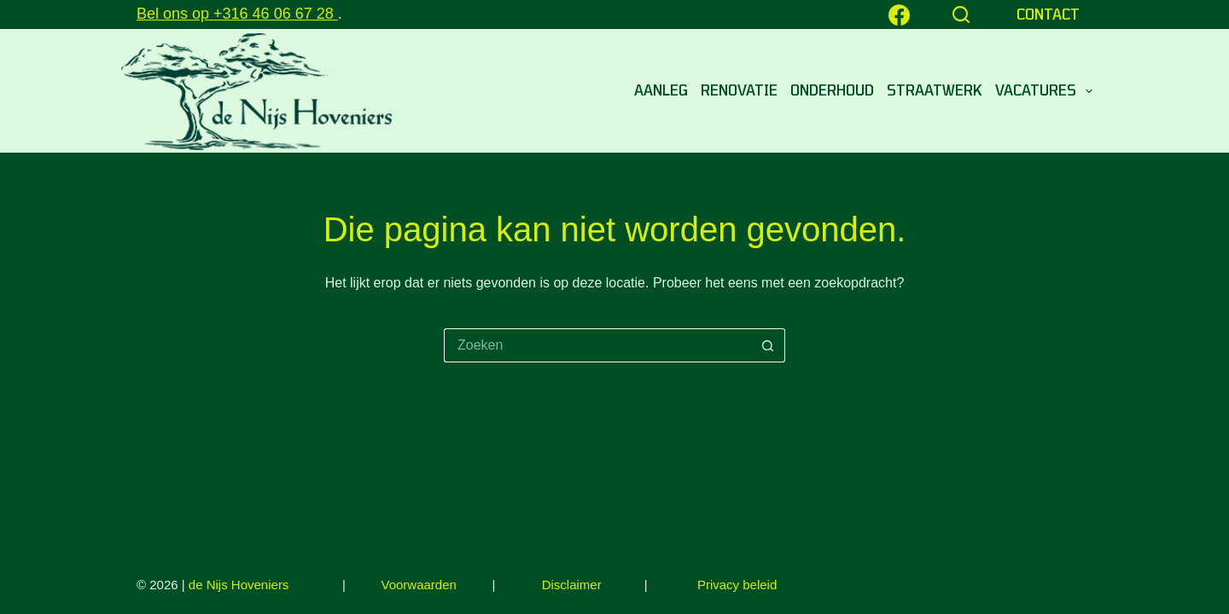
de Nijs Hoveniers (239, 584)
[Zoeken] (961, 14)
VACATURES (1043, 91)
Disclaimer (572, 584)
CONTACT (1048, 14)
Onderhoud (832, 90)
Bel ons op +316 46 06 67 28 (237, 13)
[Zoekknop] (768, 345)
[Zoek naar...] (597, 345)
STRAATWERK (934, 90)
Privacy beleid (737, 584)
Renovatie (739, 90)
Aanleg (661, 90)
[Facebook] (899, 15)
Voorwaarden (420, 584)
